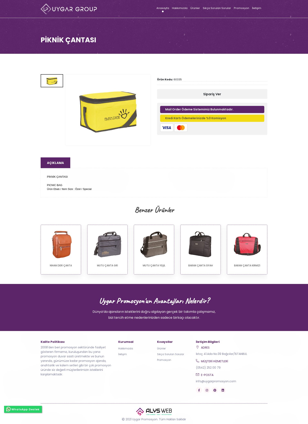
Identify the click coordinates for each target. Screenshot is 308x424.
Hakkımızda (179, 8)
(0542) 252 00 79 (208, 368)
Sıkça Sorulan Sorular (217, 8)
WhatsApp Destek (23, 409)
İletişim (256, 8)
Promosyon (241, 8)
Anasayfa (162, 8)
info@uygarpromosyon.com (216, 381)
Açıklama (55, 163)
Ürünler (195, 8)
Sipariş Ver (212, 94)
